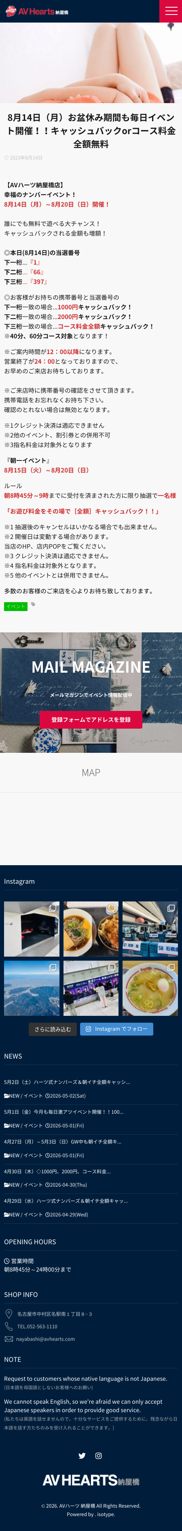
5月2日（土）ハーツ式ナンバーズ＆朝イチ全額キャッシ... (67, 1082)
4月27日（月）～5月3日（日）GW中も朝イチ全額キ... (62, 1141)
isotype (105, 1514)
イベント (15, 606)
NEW (14, 1096)
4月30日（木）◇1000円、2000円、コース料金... (57, 1171)
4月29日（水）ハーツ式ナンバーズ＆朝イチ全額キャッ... (66, 1201)
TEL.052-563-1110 (37, 1322)
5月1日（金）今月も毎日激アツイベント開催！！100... (63, 1112)
